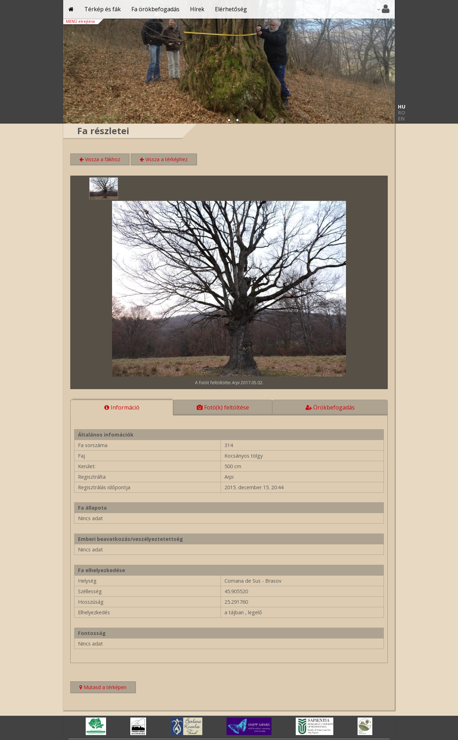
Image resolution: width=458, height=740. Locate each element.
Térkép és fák (102, 9)
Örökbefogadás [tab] (330, 407)
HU (401, 106)
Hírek (197, 9)
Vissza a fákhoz (99, 159)
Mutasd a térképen (107, 687)
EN (401, 118)
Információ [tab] (121, 407)
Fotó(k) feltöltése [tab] (223, 407)
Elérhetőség (231, 9)
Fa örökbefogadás (155, 9)
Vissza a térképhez (164, 159)
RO (401, 112)
